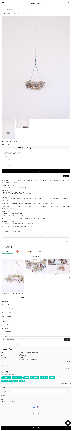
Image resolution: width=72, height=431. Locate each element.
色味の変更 (4, 157)
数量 (3, 163)
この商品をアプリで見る (35, 236)
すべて (7, 251)
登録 (67, 339)
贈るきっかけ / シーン (7, 304)
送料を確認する (16, 153)
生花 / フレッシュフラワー (8, 308)
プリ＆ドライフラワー (7, 312)
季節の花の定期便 (6, 316)
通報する (68, 241)
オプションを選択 (36, 428)
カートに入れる (36, 171)
